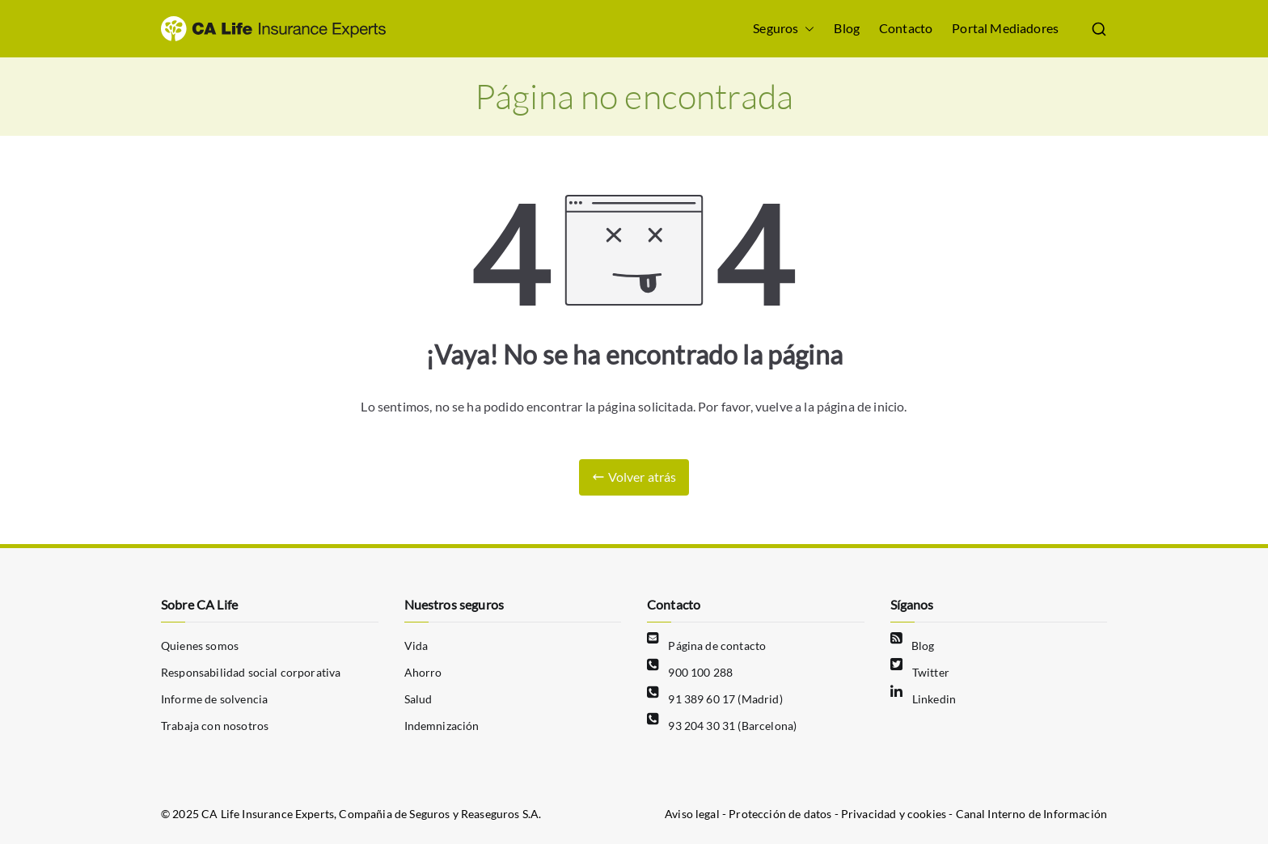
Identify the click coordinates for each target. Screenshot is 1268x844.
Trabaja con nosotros (214, 725)
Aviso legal (692, 814)
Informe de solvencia (214, 699)
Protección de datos (780, 814)
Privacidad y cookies (895, 814)
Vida (416, 645)
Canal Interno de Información (1031, 814)
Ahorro (423, 672)
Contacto (905, 28)
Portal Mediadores (1005, 28)
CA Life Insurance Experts (267, 814)
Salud (418, 699)
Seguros (783, 28)
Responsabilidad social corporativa (250, 672)
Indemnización (442, 725)
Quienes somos (200, 645)
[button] (806, 28)
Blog (847, 28)
